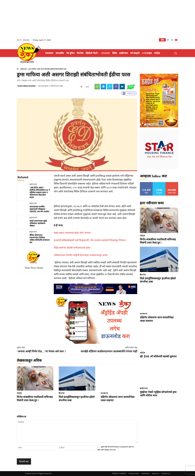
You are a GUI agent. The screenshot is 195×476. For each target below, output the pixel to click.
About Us (155, 473)
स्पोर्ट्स (19, 393)
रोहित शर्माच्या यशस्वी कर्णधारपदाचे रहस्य (72, 247)
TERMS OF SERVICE (119, 473)
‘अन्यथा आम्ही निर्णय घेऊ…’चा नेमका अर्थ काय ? (41, 351)
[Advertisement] (97, 19)
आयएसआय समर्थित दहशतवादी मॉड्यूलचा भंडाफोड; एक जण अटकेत (39, 209)
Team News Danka (26, 86)
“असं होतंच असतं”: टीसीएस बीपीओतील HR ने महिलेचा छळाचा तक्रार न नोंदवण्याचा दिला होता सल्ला (40, 192)
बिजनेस (62, 393)
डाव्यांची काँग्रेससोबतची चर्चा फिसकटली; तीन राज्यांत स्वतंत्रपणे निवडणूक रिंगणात (90, 240)
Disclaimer (146, 473)
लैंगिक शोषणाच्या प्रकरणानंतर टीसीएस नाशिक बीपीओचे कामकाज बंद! (40, 239)
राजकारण (104, 393)
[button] (175, 53)
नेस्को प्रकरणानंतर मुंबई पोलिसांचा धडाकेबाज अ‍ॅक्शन (38, 223)
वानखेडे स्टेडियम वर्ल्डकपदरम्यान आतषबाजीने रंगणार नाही (109, 351)
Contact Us (166, 473)
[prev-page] (18, 407)
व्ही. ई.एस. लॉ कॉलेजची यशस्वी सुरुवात (158, 356)
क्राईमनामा (23, 69)
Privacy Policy (134, 473)
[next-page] (23, 407)
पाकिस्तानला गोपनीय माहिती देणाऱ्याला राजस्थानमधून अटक (81, 255)
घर (18, 69)
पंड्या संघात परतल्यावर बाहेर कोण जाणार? (72, 232)
